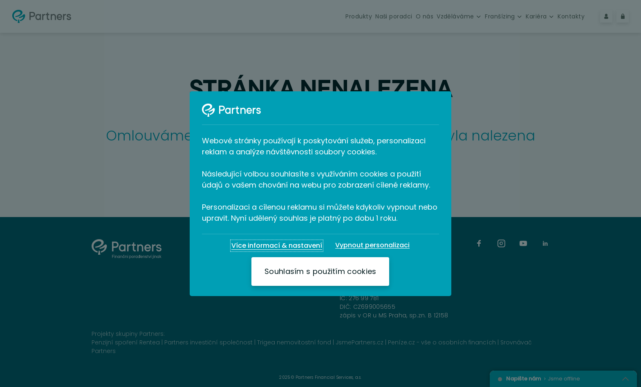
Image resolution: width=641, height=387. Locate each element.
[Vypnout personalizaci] (372, 245)
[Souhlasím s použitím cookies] (320, 271)
